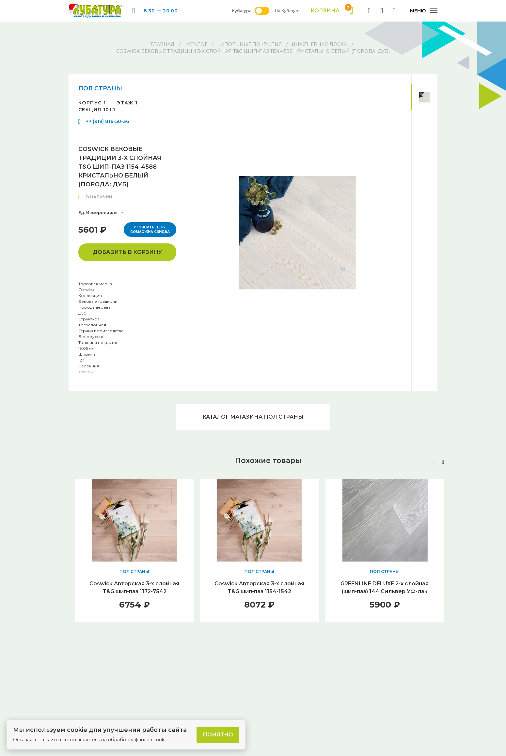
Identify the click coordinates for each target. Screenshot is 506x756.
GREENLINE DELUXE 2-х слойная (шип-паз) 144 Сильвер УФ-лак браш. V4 (384, 591)
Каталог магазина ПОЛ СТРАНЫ (253, 417)
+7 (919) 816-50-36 (107, 121)
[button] (443, 462)
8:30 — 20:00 (161, 11)
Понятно (218, 735)
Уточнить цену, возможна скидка (150, 229)
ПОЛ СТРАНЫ (100, 88)
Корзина (331, 11)
